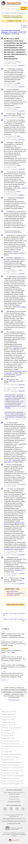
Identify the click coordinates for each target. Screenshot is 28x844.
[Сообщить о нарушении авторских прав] (14, 828)
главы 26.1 (19, 374)
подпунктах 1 (18, 257)
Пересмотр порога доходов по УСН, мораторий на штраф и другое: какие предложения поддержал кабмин (12, 675)
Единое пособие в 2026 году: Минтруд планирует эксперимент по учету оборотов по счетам (13, 666)
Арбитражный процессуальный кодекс (11, 727)
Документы (8, 12)
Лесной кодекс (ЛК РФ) (7, 735)
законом (22, 484)
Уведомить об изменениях (14, 21)
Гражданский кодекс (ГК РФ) (8, 711)
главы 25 (23, 307)
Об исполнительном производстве (10, 757)
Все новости (4, 680)
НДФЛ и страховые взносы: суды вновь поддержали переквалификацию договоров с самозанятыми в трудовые (13, 635)
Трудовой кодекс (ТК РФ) (7, 719)
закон (5, 115)
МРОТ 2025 (4, 749)
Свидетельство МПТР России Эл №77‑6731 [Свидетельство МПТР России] (14, 818)
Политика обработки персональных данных (14, 821)
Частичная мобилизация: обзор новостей (12, 781)
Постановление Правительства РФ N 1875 (12, 783)
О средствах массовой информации (10, 765)
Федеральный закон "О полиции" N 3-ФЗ (12, 770)
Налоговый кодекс (14, 700)
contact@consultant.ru (14, 801)
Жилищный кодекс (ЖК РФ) (8, 714)
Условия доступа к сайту (14, 823)
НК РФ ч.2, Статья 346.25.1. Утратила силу (14, 620)
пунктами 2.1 (18, 570)
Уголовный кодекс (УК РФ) (8, 722)
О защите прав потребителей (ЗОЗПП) (11, 754)
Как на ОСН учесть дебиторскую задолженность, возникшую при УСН (13, 231)
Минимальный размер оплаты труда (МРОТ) (12, 775)
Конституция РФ (5, 730)
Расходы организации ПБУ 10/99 (10, 773)
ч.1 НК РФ (24, 27)
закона (18, 61)
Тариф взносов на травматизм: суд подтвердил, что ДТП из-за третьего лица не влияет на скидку (13, 643)
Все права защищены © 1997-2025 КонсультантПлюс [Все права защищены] (14, 815)
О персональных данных (7, 759)
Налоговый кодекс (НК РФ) (8, 717)
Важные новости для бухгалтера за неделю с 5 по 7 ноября (11, 651)
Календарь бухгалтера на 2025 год (10, 778)
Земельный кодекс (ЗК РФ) (8, 733)
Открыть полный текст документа (15, 604)
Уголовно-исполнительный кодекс (10, 741)
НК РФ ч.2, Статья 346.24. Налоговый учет (14, 614)
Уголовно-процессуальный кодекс (10, 743)
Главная (3, 12)
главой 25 (24, 188)
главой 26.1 (16, 348)
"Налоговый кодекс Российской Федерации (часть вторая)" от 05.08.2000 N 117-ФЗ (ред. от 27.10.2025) (13, 32)
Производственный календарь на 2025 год (12, 746)
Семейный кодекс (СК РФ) (8, 738)
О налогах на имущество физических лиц (12, 762)
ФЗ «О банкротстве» (6, 751)
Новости (6, 629)
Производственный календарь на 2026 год (12, 767)
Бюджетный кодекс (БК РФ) (8, 725)
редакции (13, 16)
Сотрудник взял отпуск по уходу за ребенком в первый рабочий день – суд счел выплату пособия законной (13, 658)
